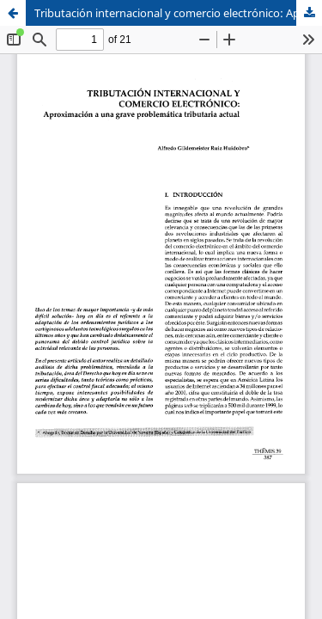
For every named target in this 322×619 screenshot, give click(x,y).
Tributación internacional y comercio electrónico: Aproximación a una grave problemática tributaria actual (178, 13)
